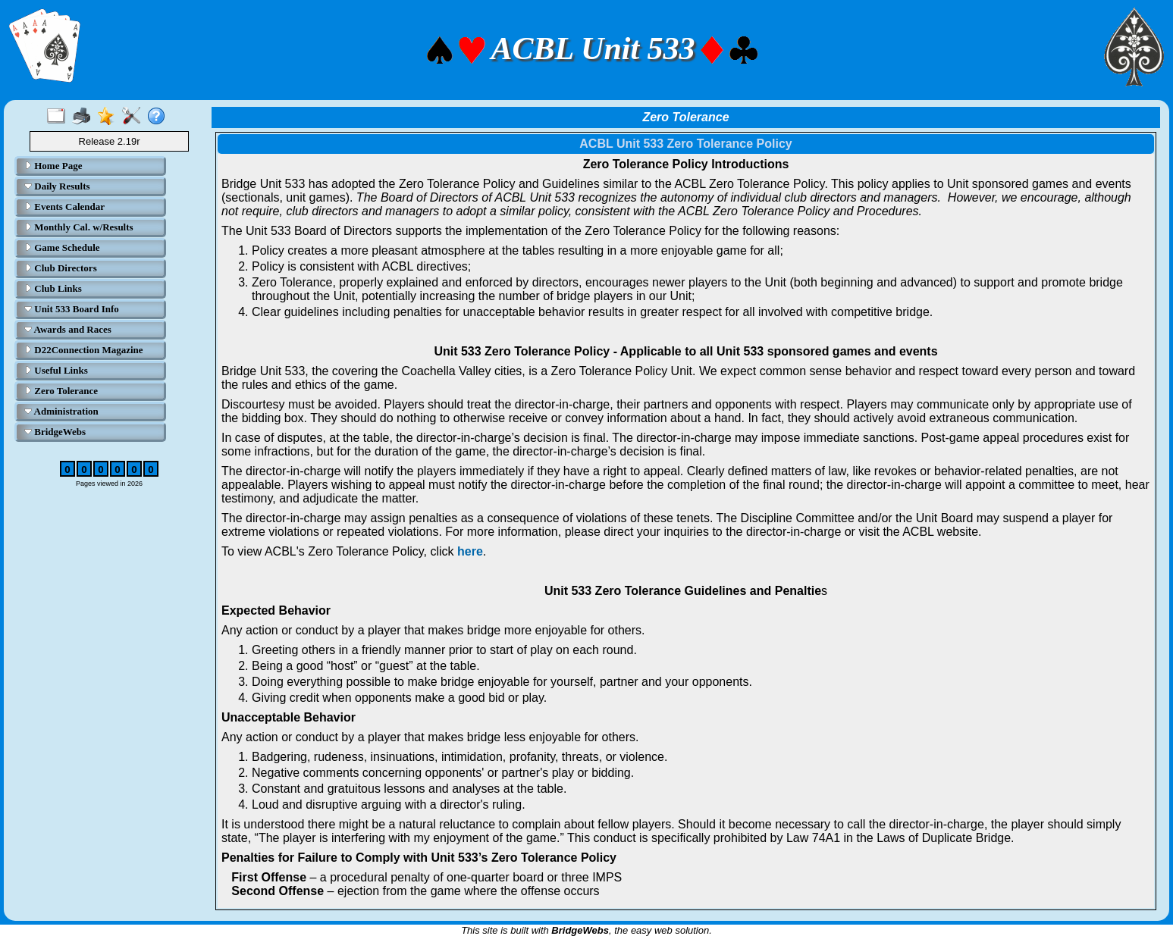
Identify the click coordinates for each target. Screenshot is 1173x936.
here (470, 551)
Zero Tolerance (61, 390)
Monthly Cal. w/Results (78, 227)
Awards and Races (67, 329)
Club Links (53, 288)
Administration (61, 411)
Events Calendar (64, 206)
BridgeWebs (55, 431)
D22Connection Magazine (83, 349)
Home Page (53, 165)
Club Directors (60, 268)
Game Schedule (62, 247)
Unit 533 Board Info (71, 309)
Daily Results (57, 186)
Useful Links (56, 370)
